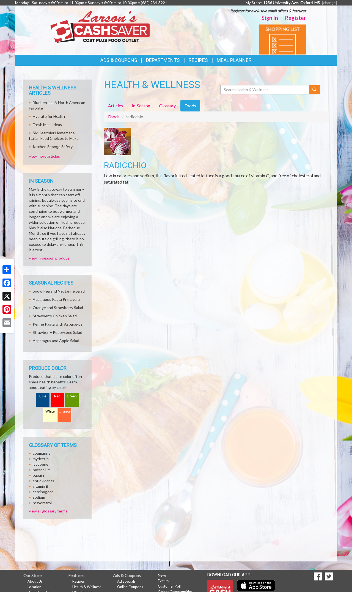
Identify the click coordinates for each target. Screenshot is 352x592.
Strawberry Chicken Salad (55, 315)
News (162, 575)
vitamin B (40, 486)
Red (57, 396)
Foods (114, 116)
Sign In (270, 17)
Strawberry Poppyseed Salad (57, 332)
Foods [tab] (190, 105)
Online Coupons (130, 587)
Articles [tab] (115, 105)
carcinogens (43, 491)
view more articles (44, 156)
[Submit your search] (314, 89)
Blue (42, 396)
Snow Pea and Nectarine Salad (59, 291)
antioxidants (43, 480)
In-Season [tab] (141, 105)
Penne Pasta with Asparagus (57, 324)
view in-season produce (49, 258)
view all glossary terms (48, 511)
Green (72, 396)
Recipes (198, 60)
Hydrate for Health (49, 116)
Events (163, 581)
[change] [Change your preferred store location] (329, 2)
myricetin (41, 458)
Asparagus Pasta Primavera (56, 299)
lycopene (40, 464)
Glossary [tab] (167, 105)
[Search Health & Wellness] (265, 89)
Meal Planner (234, 60)
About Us (35, 581)
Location (34, 587)
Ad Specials (126, 581)
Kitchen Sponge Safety (53, 146)
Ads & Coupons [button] (118, 60)
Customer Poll (169, 586)
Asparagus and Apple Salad (56, 340)
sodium (39, 497)
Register (295, 17)
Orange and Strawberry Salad (58, 307)
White (50, 411)
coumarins (41, 453)
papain (38, 475)
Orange (65, 411)
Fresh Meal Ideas (47, 124)
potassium (42, 469)
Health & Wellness (86, 587)
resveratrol (42, 502)
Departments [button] (163, 60)
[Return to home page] (100, 26)
